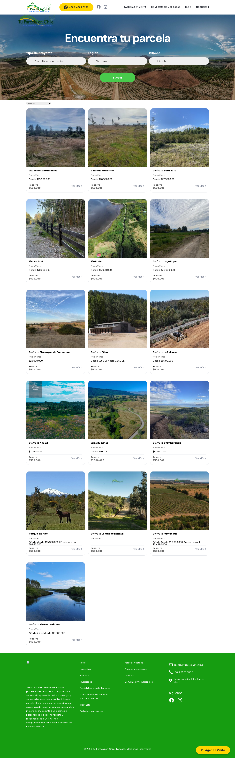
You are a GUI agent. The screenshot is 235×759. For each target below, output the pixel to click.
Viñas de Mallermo (102, 170)
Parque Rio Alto (38, 533)
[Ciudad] (179, 61)
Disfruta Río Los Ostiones (44, 624)
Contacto (78, 704)
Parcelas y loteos (129, 662)
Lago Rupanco (99, 443)
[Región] (117, 61)
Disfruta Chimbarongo (167, 443)
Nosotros (202, 7)
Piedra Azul (36, 261)
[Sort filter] (38, 103)
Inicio (76, 662)
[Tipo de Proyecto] (56, 61)
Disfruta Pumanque (165, 533)
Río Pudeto (97, 261)
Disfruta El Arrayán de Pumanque (49, 352)
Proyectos (78, 669)
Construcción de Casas (165, 7)
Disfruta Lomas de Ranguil (107, 533)
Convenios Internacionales (134, 681)
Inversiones (79, 681)
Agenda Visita (213, 750)
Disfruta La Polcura (165, 352)
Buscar (117, 77)
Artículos (78, 675)
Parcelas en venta (135, 7)
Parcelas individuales (131, 669)
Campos (124, 675)
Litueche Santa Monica (43, 170)
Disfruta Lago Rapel (165, 261)
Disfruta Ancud (38, 443)
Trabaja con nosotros (84, 711)
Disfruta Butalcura (164, 170)
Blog (188, 7)
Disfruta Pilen (99, 352)
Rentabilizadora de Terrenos (88, 688)
